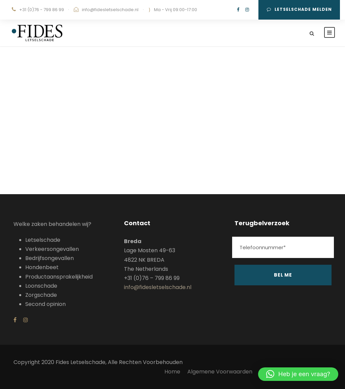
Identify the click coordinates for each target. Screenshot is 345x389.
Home (172, 371)
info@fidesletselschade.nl (110, 9)
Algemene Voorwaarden (220, 371)
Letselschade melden (299, 9)
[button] (298, 374)
